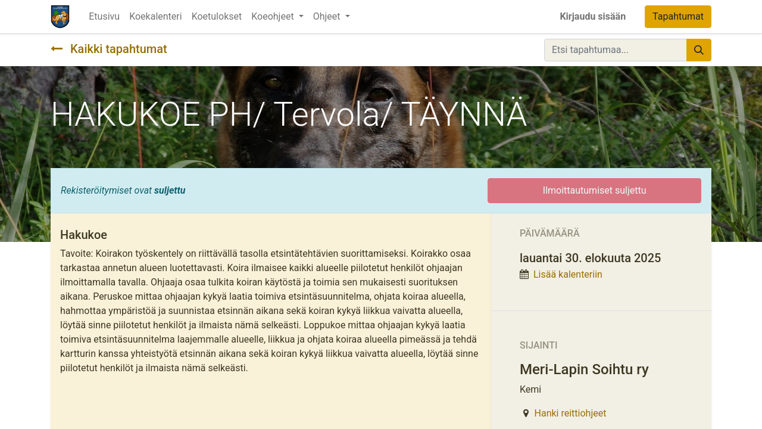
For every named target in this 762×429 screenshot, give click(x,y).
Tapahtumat (678, 16)
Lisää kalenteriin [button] (567, 274)
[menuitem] (104, 17)
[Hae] (698, 50)
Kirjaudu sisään (593, 16)
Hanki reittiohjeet (571, 413)
